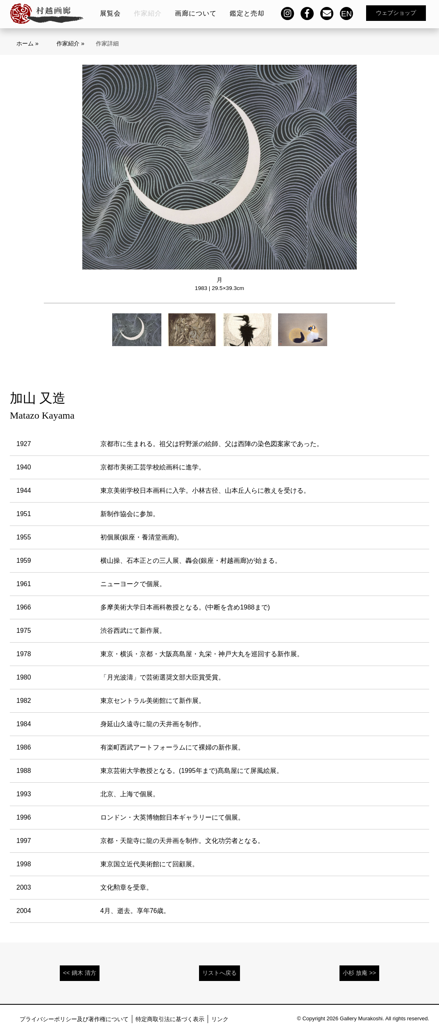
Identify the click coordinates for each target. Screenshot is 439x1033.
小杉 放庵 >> (359, 973)
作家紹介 (148, 13)
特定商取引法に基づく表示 (170, 1019)
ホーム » (27, 43)
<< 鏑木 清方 (79, 973)
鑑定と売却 (247, 13)
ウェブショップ (396, 12)
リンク (220, 1019)
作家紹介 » (70, 43)
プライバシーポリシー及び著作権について (74, 1019)
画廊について (196, 13)
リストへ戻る (219, 973)
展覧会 (110, 13)
